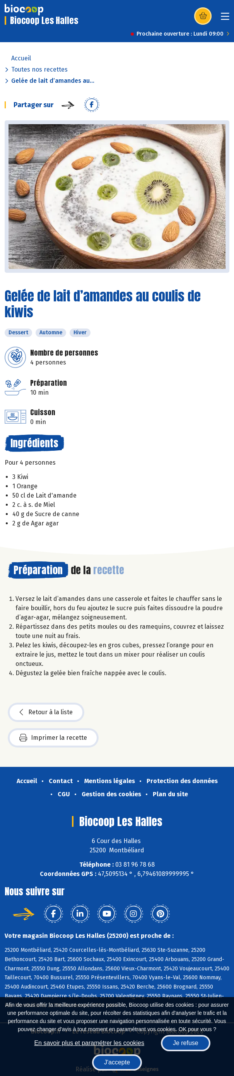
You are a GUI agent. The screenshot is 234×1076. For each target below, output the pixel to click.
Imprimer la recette (53, 738)
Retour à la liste (46, 712)
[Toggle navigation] (225, 19)
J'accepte (117, 1062)
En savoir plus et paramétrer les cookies (89, 1043)
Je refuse (185, 1043)
